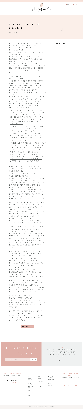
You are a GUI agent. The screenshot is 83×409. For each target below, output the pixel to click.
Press (29, 393)
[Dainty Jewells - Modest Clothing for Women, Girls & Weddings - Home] (41, 7)
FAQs (39, 376)
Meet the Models (41, 384)
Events (29, 390)
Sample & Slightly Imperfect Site (51, 377)
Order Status (40, 381)
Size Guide (40, 383)
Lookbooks (50, 385)
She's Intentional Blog (31, 387)
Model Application (30, 384)
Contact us (12, 382)
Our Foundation (31, 376)
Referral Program (51, 379)
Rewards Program (30, 379)
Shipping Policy (41, 378)
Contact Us (40, 386)
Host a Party (30, 392)
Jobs (29, 395)
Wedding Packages (50, 381)
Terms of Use (42, 407)
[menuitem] (10, 13)
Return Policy (40, 379)
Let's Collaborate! (30, 381)
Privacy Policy (36, 407)
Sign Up (34, 359)
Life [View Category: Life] (10, 21)
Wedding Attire (51, 383)
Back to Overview (27, 326)
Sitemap (47, 407)
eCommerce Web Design (47, 406)
